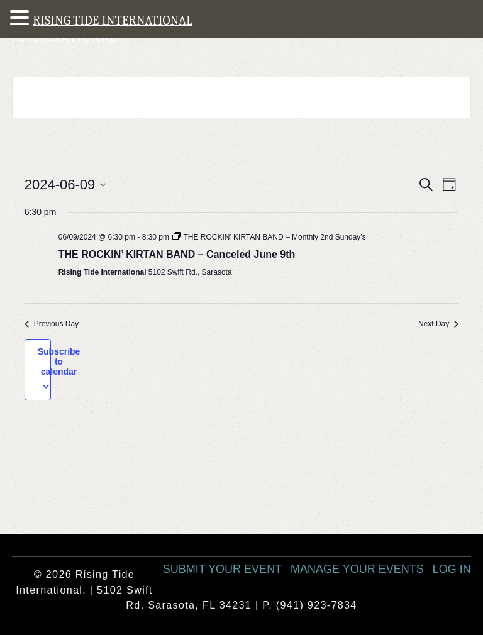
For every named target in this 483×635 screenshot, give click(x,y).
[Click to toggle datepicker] (65, 184)
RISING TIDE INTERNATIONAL (112, 20)
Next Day (438, 323)
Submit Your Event (222, 569)
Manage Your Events (357, 569)
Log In (452, 569)
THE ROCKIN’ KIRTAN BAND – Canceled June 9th (177, 254)
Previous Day (52, 323)
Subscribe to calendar (59, 361)
